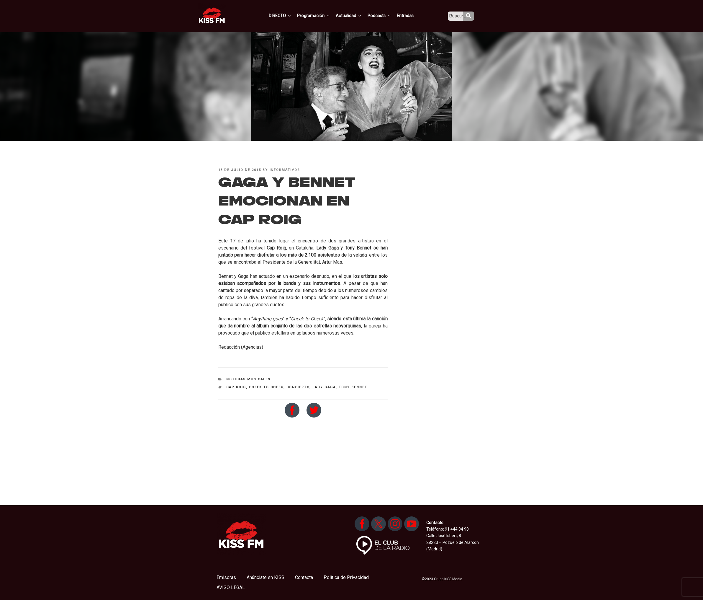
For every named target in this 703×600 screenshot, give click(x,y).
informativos (285, 170)
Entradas (410, 15)
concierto (297, 387)
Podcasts (384, 15)
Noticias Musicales (248, 379)
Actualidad (355, 15)
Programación (321, 15)
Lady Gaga (324, 387)
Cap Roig (236, 387)
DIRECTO (288, 15)
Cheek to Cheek (266, 387)
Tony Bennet (353, 387)
